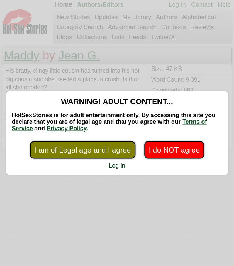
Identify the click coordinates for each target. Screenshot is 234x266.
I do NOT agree (174, 150)
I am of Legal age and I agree (82, 150)
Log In (117, 166)
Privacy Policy (66, 128)
